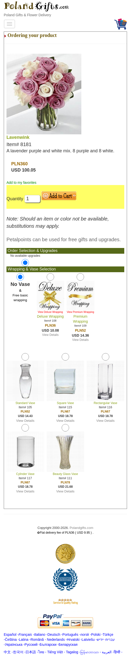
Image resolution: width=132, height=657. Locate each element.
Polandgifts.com (81, 528)
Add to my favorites (21, 183)
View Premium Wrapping (80, 312)
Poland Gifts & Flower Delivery (27, 15)
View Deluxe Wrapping (50, 312)
